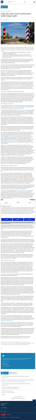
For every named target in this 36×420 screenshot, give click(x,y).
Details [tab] (18, 202)
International (4, 377)
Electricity (9, 381)
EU (7, 377)
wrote (24, 323)
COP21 (9, 392)
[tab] (4, 373)
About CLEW (9, 414)
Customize (18, 219)
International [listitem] (3, 19)
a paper (24, 78)
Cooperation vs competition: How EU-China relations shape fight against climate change (16, 383)
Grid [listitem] (7, 19)
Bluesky (6, 411)
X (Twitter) (2, 411)
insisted (23, 173)
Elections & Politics (5, 388)
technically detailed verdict (21, 190)
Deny (7, 219)
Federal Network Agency (13, 135)
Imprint (2, 417)
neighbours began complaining (22, 110)
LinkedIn (4, 411)
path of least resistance (26, 93)
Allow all (29, 219)
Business (16, 381)
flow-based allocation (12, 296)
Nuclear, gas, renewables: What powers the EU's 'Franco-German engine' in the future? (15, 376)
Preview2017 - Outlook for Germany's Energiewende (10, 387)
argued (7, 162)
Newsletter (3, 414)
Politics (19, 381)
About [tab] (30, 202)
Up (34, 400)
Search (25, 2)
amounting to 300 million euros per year (12, 236)
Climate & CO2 (4, 381)
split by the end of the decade (14, 68)
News (5, 6)
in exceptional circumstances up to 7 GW (10, 140)
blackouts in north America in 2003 (14, 106)
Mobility (12, 381)
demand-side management (10, 325)
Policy (18, 388)
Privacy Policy (5, 417)
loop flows (9, 71)
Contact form (8, 366)
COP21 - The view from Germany (7, 391)
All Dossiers (3, 394)
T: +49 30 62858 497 (4, 407)
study (10, 118)
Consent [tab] (6, 202)
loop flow (6, 77)
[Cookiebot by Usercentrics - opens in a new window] (30, 200)
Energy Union (3, 60)
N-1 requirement (13, 155)
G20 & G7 (10, 388)
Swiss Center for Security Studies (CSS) (17, 85)
